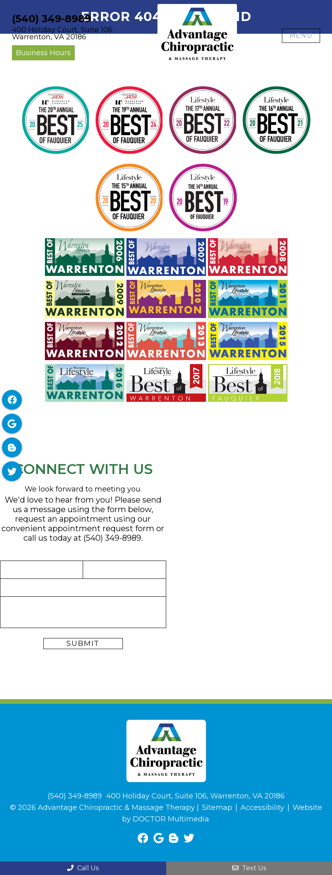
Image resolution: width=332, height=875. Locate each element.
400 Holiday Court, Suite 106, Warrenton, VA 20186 (195, 796)
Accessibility (262, 807)
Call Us (83, 868)
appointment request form (101, 528)
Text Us (249, 868)
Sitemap (217, 807)
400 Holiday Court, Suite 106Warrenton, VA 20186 (62, 33)
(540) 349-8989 (51, 19)
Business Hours (43, 52)
